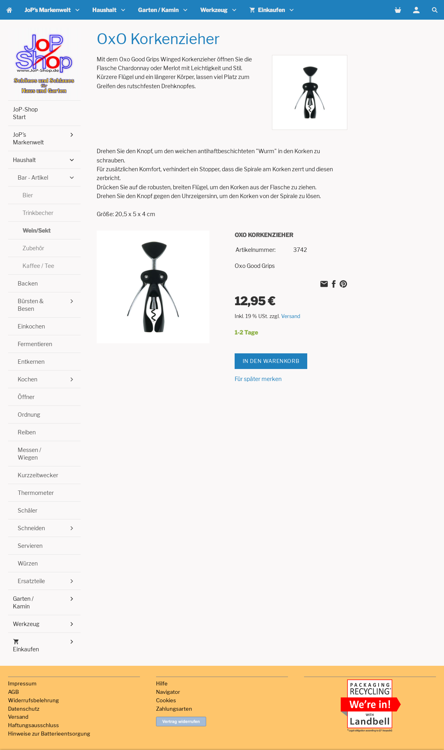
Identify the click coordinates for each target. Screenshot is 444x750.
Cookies (166, 700)
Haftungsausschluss (33, 725)
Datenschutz (23, 708)
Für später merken (258, 378)
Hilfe (162, 683)
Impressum (22, 683)
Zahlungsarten (174, 708)
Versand (290, 316)
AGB (13, 692)
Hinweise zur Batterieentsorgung (49, 733)
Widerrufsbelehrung (33, 700)
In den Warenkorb (271, 361)
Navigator (168, 692)
